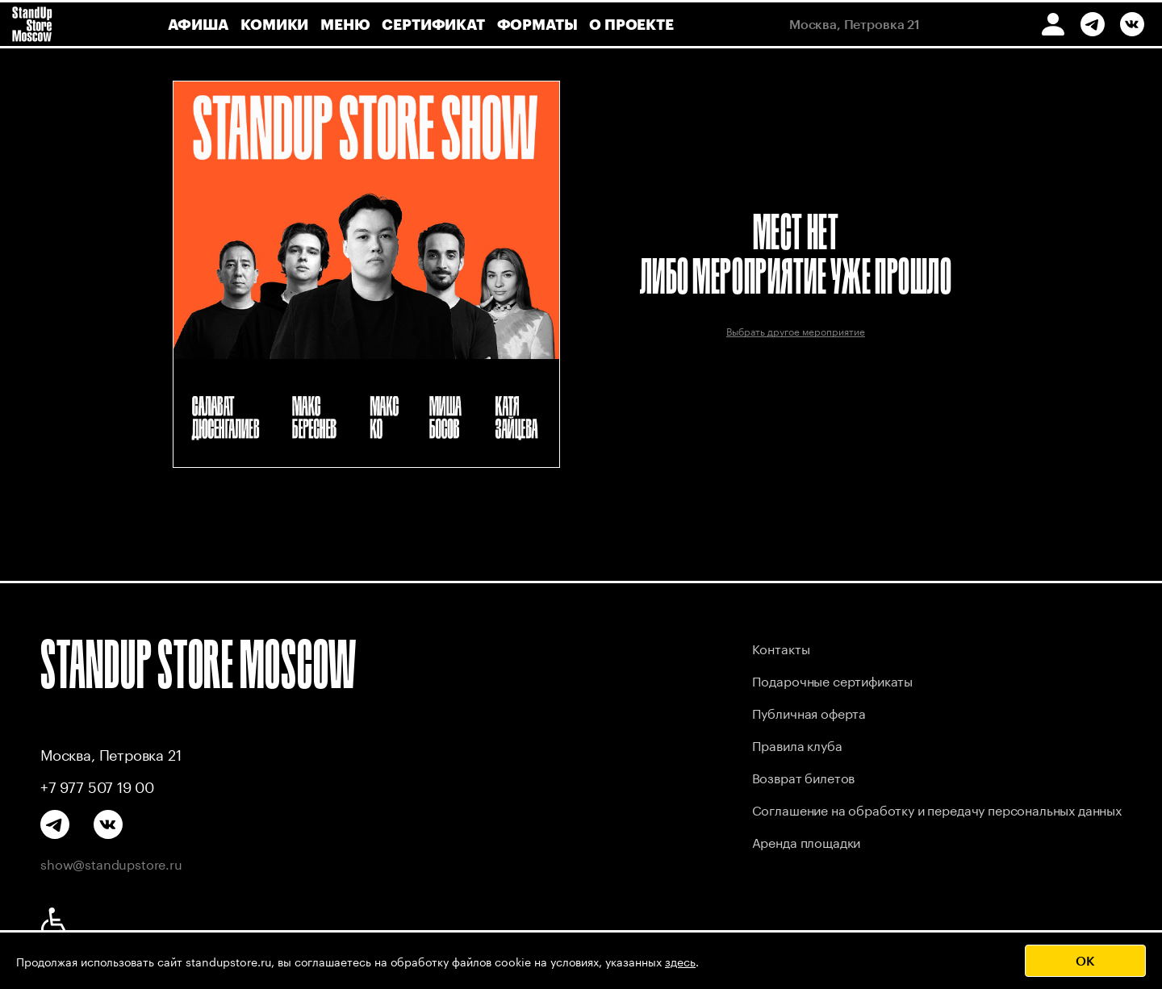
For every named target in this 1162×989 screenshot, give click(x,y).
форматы (537, 24)
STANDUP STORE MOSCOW (198, 664)
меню (345, 24)
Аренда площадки (806, 841)
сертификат (433, 24)
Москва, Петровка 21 (111, 753)
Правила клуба (797, 744)
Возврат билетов (803, 776)
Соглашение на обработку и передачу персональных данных (937, 809)
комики (274, 24)
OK (1085, 960)
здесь (680, 961)
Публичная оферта (809, 712)
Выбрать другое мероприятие (795, 330)
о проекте (631, 24)
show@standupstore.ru (111, 863)
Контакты (781, 647)
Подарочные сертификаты (832, 680)
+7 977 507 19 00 (97, 786)
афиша (198, 24)
